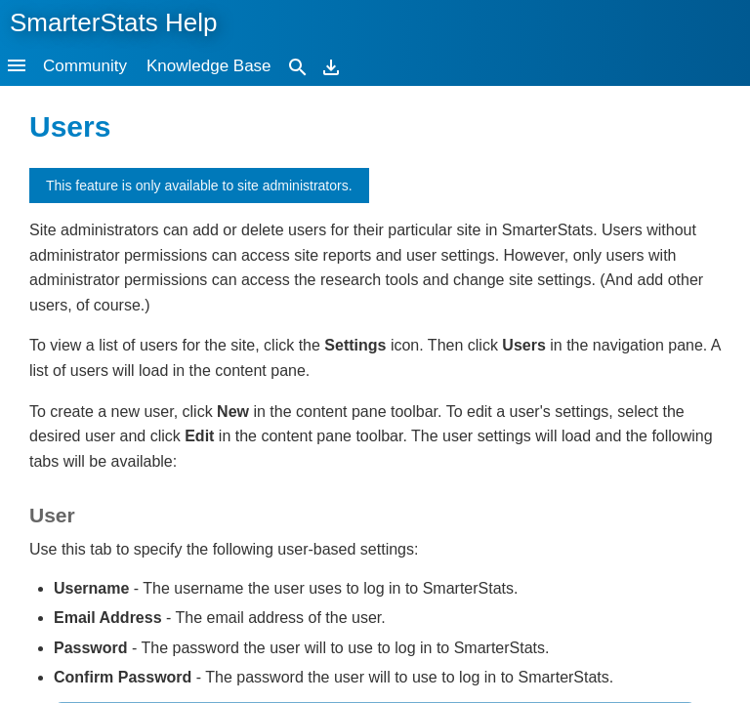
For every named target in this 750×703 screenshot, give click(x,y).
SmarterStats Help (113, 22)
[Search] (297, 66)
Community (85, 66)
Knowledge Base (208, 66)
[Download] (331, 66)
